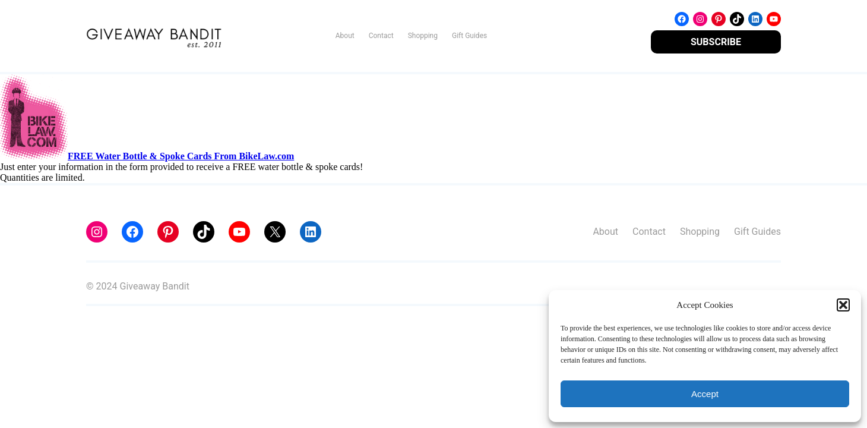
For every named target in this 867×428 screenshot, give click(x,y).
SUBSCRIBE (716, 42)
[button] (843, 305)
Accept (705, 394)
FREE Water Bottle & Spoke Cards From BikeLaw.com (181, 156)
